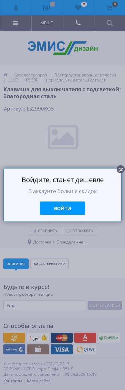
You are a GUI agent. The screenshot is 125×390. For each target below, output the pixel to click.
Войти (62, 208)
